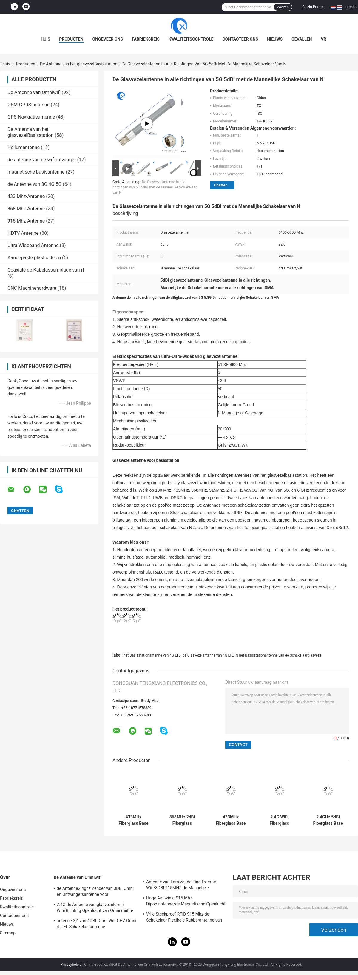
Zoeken (283, 7)
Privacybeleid (71, 964)
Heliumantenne (23, 147)
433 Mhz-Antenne (26, 196)
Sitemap (8, 932)
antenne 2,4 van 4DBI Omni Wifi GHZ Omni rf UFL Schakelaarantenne (96, 923)
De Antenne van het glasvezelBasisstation (78, 64)
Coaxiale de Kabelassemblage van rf (45, 270)
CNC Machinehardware (31, 288)
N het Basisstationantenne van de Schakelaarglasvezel (279, 655)
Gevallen (301, 39)
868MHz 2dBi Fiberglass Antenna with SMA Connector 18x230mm (182, 820)
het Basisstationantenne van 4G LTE (152, 655)
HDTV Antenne (23, 233)
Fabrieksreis (146, 39)
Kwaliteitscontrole (191, 39)
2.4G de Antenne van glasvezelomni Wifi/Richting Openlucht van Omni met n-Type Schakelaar (95, 908)
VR (323, 39)
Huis (45, 39)
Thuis (5, 64)
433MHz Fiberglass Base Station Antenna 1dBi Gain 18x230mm (133, 820)
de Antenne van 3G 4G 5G (34, 184)
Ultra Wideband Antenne (33, 245)
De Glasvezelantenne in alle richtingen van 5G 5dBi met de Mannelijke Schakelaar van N (154, 187)
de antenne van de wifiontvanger (41, 159)
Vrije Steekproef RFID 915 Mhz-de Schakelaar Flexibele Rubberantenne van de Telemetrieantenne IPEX (184, 918)
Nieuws (275, 39)
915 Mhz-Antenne (26, 221)
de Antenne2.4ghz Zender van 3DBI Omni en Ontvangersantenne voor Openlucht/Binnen (95, 892)
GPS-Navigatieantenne (31, 117)
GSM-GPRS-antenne (28, 105)
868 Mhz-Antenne (26, 208)
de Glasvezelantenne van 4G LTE (208, 655)
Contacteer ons (240, 39)
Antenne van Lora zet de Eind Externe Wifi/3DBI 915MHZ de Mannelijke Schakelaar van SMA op (181, 885)
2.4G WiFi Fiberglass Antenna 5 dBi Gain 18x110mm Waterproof (279, 820)
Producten (71, 39)
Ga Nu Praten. (313, 7)
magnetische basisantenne (36, 172)
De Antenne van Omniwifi (34, 92)
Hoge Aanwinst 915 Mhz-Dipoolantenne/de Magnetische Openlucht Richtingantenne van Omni (186, 902)
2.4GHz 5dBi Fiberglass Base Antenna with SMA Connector (328, 820)
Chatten (221, 185)
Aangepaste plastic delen (34, 257)
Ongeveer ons (107, 39)
